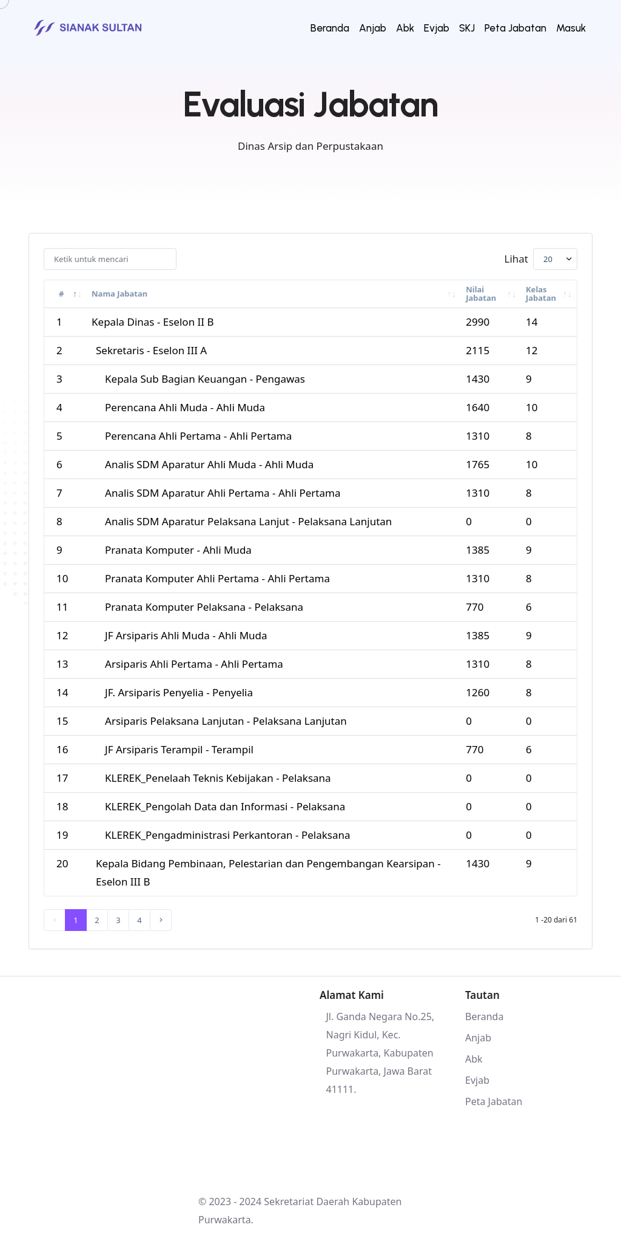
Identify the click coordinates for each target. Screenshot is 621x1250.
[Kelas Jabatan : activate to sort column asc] (549, 294)
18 (62, 806)
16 (62, 749)
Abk (405, 28)
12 (62, 635)
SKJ (467, 28)
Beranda (329, 28)
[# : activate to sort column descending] (65, 294)
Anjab (372, 28)
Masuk (571, 28)
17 (62, 778)
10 (62, 578)
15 (62, 721)
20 (62, 863)
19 (62, 835)
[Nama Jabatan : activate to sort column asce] (274, 294)
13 (62, 664)
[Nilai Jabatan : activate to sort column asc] (491, 294)
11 (62, 607)
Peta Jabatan (515, 28)
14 (62, 692)
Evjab (436, 28)
